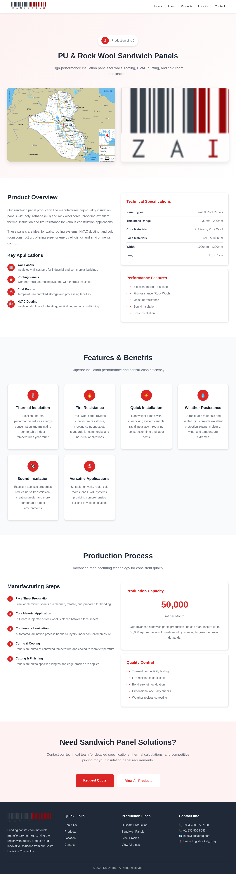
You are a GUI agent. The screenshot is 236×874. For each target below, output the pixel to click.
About (171, 6)
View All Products (138, 781)
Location (203, 6)
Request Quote (94, 780)
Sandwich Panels (133, 831)
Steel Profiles (130, 838)
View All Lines (131, 844)
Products (186, 6)
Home (158, 6)
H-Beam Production (135, 825)
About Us (71, 825)
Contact (220, 6)
